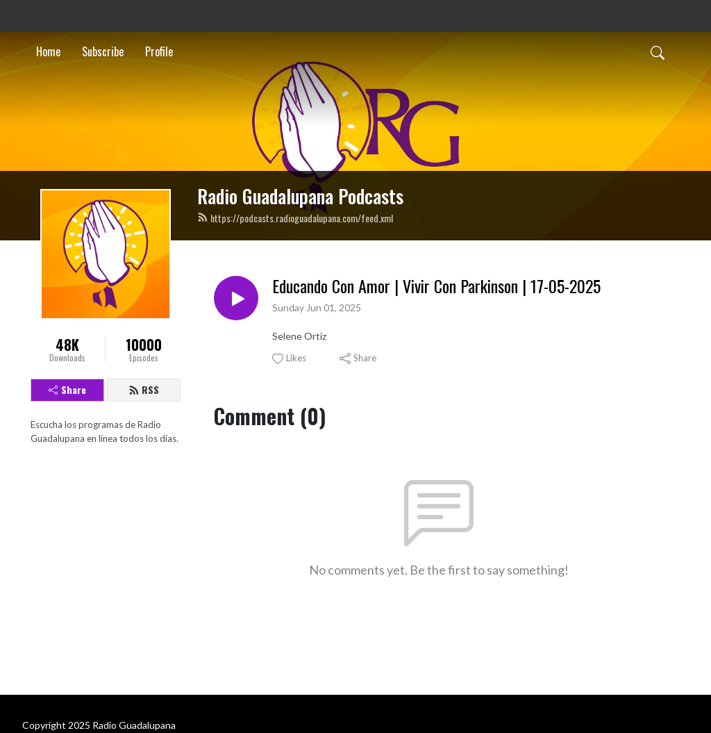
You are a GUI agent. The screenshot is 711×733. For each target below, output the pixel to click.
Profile (159, 51)
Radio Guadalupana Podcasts (300, 196)
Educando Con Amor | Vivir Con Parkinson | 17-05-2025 (436, 286)
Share (67, 389)
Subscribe (103, 51)
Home (48, 51)
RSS (143, 389)
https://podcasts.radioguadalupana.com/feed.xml (295, 218)
